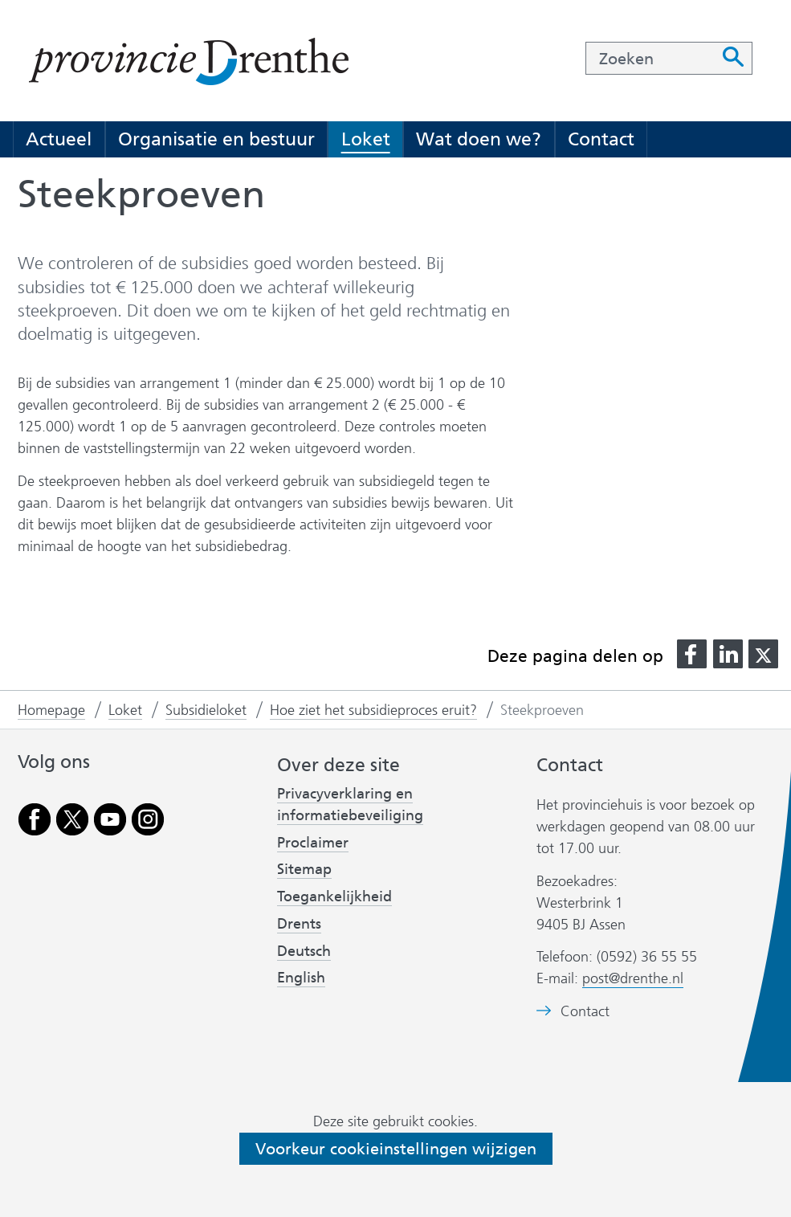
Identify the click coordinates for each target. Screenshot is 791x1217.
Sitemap (304, 869)
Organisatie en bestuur (216, 139)
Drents (299, 924)
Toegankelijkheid (334, 896)
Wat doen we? (478, 139)
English (301, 977)
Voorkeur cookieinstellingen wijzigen (395, 1148)
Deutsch (304, 951)
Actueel (59, 139)
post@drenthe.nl (632, 978)
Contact (601, 139)
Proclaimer (313, 842)
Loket (365, 139)
